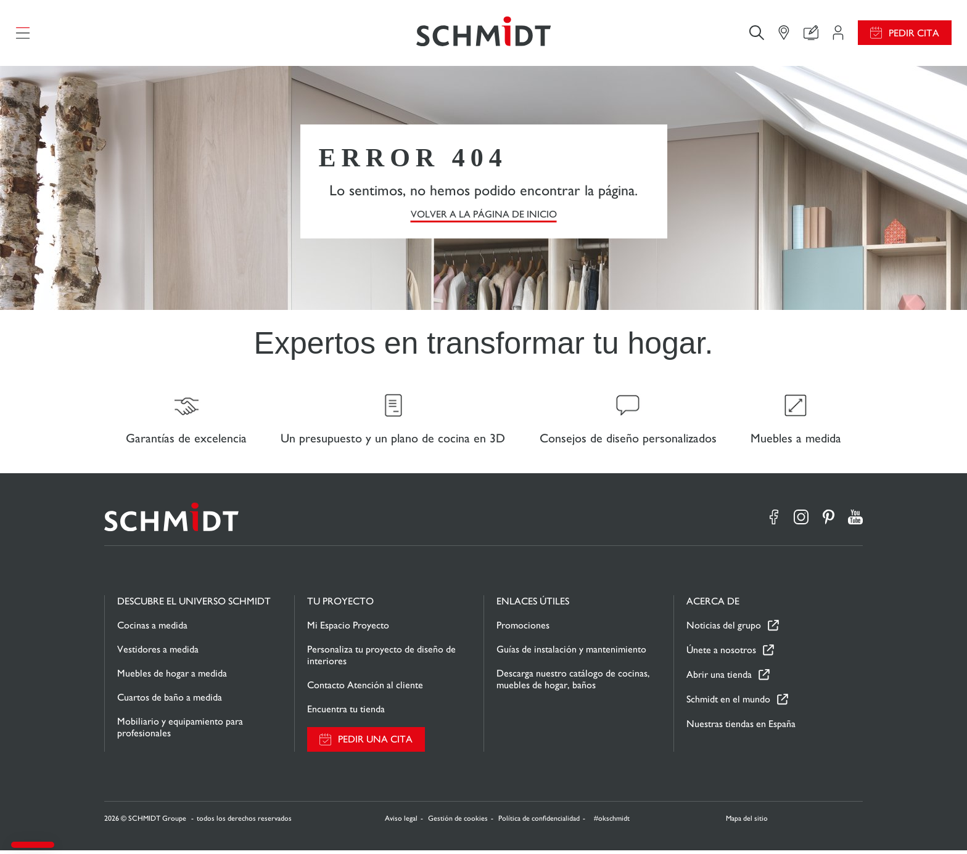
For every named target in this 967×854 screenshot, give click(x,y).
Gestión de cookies (458, 822)
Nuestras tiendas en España (741, 727)
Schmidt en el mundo (728, 703)
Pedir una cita (375, 743)
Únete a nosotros (721, 654)
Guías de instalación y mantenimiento (571, 653)
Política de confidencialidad (539, 822)
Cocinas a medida (152, 629)
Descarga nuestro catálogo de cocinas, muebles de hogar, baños (573, 682)
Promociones (522, 629)
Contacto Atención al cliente (365, 688)
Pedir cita (914, 34)
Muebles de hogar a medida (172, 677)
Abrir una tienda (719, 679)
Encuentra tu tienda (346, 712)
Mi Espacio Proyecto (348, 629)
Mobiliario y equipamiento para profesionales (180, 730)
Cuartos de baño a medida (169, 701)
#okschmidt (611, 822)
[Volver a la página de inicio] (483, 33)
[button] (32, 845)
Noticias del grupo (723, 629)
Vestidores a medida (158, 653)
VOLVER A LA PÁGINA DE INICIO (484, 216)
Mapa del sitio (747, 822)
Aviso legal (401, 822)
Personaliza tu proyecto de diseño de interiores (381, 658)
